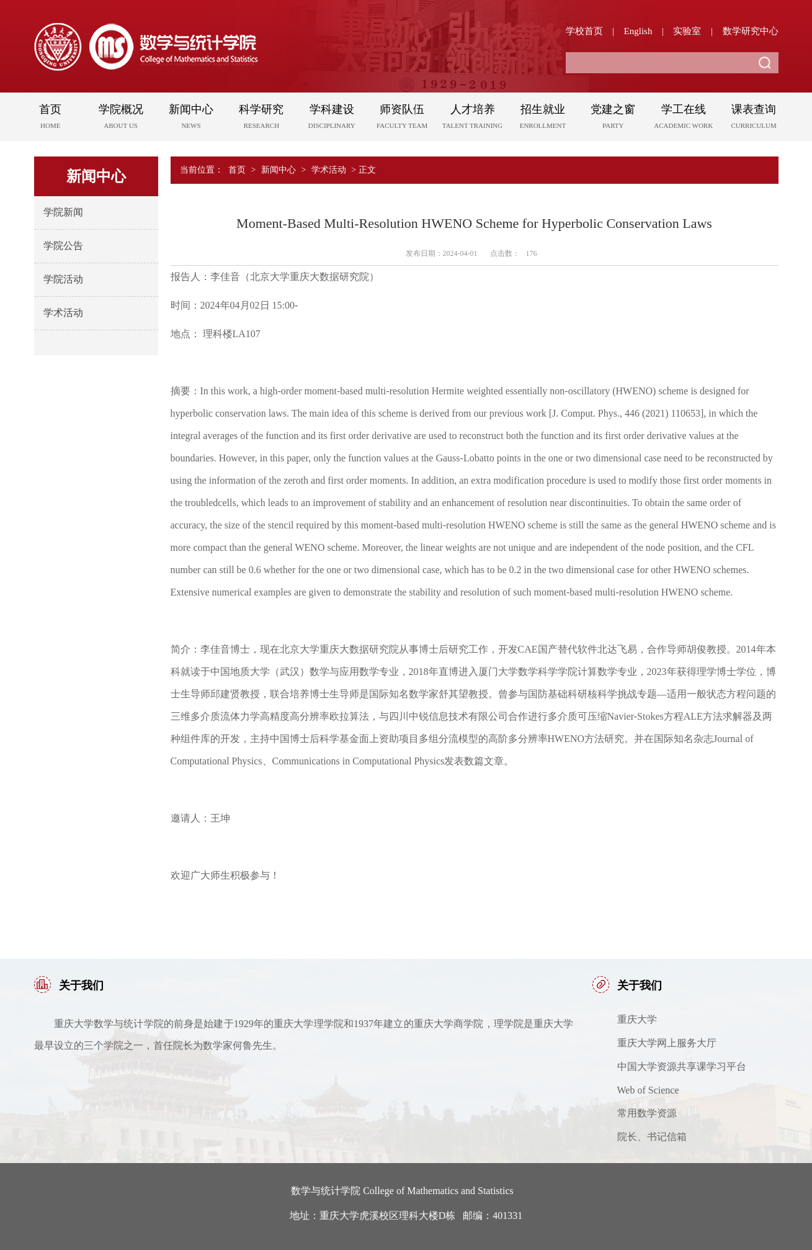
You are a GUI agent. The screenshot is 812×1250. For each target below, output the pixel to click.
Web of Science (648, 1090)
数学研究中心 (751, 31)
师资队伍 (402, 118)
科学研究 (261, 118)
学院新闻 (63, 212)
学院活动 (63, 279)
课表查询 (753, 118)
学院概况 (121, 118)
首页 (51, 118)
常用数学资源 (647, 1113)
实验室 (687, 31)
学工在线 (683, 118)
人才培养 (472, 118)
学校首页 (584, 31)
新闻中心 (191, 118)
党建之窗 (613, 118)
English (638, 31)
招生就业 (542, 118)
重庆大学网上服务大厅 (666, 1043)
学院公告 (63, 245)
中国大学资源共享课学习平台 (681, 1066)
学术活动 (63, 312)
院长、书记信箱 (652, 1136)
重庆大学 (637, 1019)
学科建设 (332, 118)
